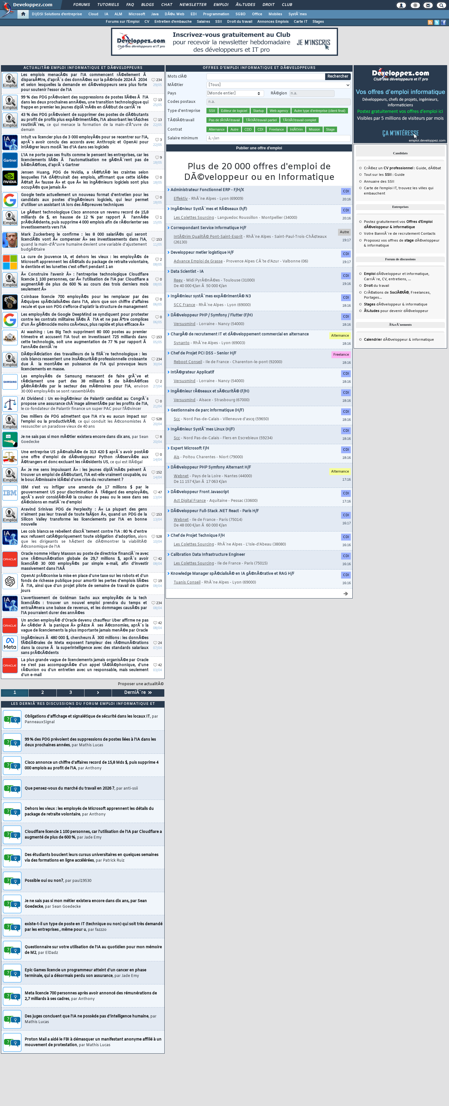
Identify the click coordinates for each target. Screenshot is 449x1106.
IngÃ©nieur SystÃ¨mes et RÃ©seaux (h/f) (207, 209)
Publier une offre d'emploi (259, 148)
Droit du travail (239, 22)
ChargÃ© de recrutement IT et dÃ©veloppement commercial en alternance (238, 334)
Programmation (216, 14)
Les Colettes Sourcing (194, 217)
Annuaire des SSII (379, 182)
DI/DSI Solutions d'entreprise (57, 14)
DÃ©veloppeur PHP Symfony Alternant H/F (209, 467)
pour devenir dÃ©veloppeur (396, 311)
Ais (176, 457)
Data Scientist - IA (185, 271)
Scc (177, 419)
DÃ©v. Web (174, 14)
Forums (81, 4)
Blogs (147, 4)
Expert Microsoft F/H (188, 448)
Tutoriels (108, 4)
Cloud (93, 14)
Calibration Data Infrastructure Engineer (206, 554)
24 (157, 643)
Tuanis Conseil (187, 582)
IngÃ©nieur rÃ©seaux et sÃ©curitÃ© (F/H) (208, 391)
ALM (118, 14)
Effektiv (181, 198)
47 (157, 493)
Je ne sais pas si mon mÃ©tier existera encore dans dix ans (84, 440)
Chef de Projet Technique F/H (196, 535)
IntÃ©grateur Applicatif (190, 372)
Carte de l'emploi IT (380, 188)
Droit (268, 4)
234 (157, 80)
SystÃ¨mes (297, 14)
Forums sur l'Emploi (122, 22)
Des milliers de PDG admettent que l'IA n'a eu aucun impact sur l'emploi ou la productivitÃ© (84, 421)
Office (257, 14)
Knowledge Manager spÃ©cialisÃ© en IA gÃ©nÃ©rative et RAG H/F (230, 573)
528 (157, 419)
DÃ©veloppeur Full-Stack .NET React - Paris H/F (213, 511)
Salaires (203, 22)
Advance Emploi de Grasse (198, 261)
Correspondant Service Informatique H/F (206, 228)
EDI (194, 14)
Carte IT (300, 22)
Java (154, 14)
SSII (218, 22)
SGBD (240, 14)
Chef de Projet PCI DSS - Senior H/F (201, 353)
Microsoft (136, 14)
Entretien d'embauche (173, 22)
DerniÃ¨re (138, 693)
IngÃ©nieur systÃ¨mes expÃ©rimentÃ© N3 (209, 296)
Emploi (221, 4)
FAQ (130, 4)
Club (286, 4)
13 (157, 100)
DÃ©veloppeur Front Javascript (198, 492)
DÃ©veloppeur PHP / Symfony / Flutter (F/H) (210, 315)
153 (157, 240)
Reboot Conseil (188, 362)
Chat (167, 4)
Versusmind (185, 324)
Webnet (181, 476)
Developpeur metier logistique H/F (200, 252)
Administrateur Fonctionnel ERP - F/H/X (205, 190)
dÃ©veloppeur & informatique (395, 304)
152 (157, 473)
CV (146, 22)
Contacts (428, 234)
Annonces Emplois (273, 22)
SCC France (184, 305)
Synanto (182, 343)
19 (157, 581)
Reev (178, 280)
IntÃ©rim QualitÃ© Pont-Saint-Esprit (208, 236)
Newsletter (193, 4)
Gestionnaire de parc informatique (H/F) (205, 410)
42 (157, 559)
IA (106, 14)
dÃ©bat (434, 168)
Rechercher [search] (337, 76)
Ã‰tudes (245, 4)
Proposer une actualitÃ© (141, 684)
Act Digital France (190, 500)
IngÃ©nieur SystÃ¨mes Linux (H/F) (200, 429)
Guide (421, 168)
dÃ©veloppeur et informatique (396, 274)
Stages (318, 22)
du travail (376, 286)
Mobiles (275, 14)
